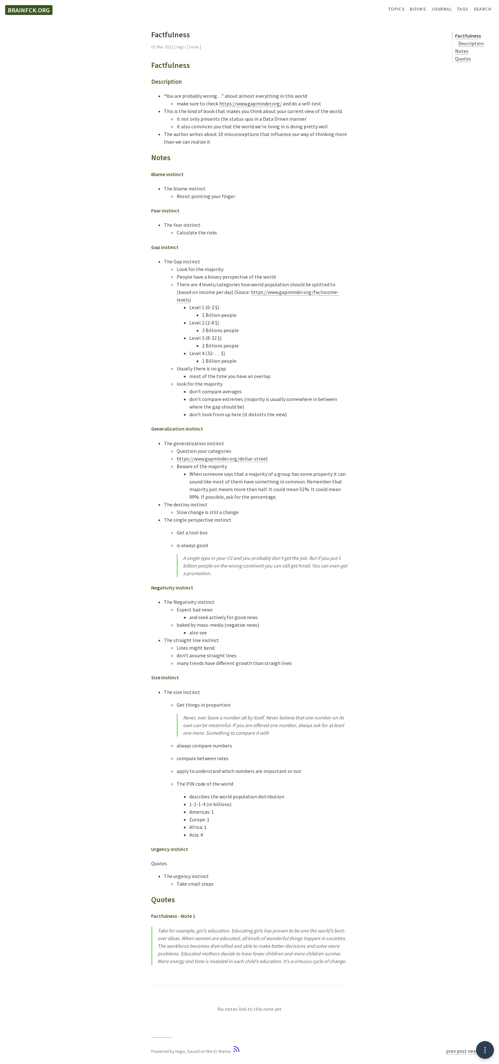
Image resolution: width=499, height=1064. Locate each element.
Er (215, 1051)
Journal (441, 9)
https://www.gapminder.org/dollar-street (222, 458)
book (194, 47)
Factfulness (468, 35)
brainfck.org (29, 10)
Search (482, 9)
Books (418, 9)
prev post (456, 1051)
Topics (396, 9)
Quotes (463, 58)
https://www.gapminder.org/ (250, 103)
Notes (461, 51)
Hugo (180, 1051)
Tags (463, 9)
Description (471, 43)
